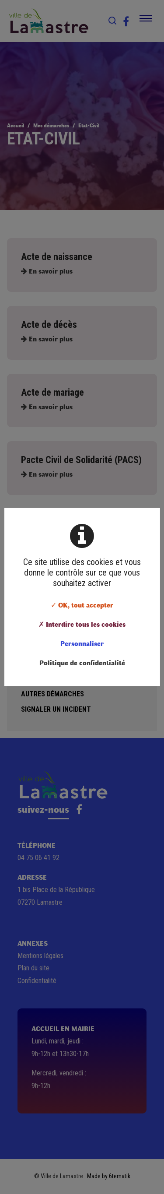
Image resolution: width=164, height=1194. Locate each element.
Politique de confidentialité (82, 662)
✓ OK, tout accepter (82, 604)
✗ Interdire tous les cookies (82, 624)
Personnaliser (82, 643)
